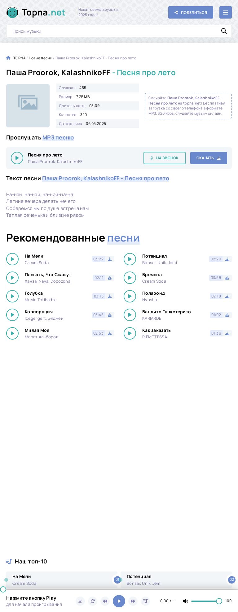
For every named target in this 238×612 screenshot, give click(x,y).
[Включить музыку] (119, 601)
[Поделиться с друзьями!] (190, 12)
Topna (44, 12)
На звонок (167, 157)
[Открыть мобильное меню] (225, 12)
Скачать (205, 157)
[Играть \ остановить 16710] (17, 158)
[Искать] (224, 31)
